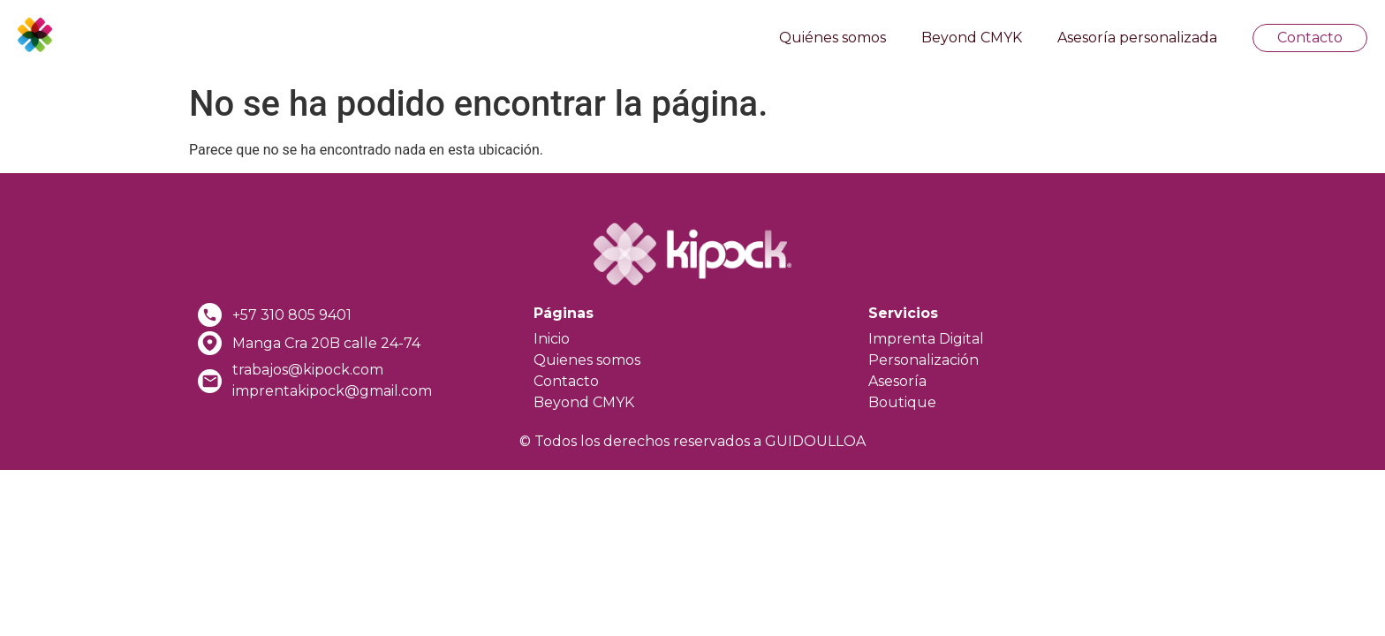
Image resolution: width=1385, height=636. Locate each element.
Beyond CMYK (971, 37)
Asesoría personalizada (1137, 37)
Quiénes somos (832, 37)
